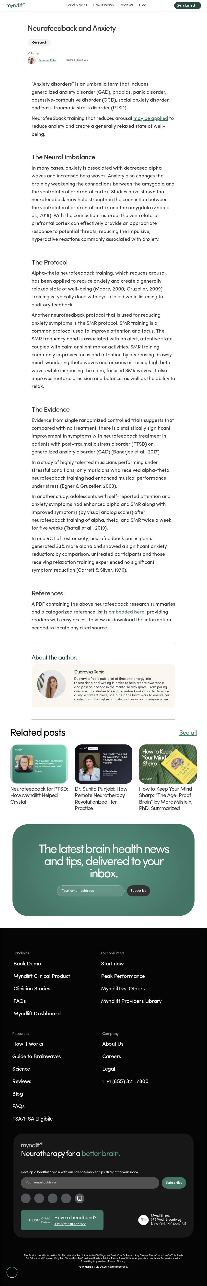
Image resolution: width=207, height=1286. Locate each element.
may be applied (150, 118)
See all (188, 733)
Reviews (126, 5)
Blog (142, 5)
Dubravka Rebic (47, 60)
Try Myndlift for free (70, 1224)
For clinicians (76, 5)
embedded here (126, 612)
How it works (103, 5)
